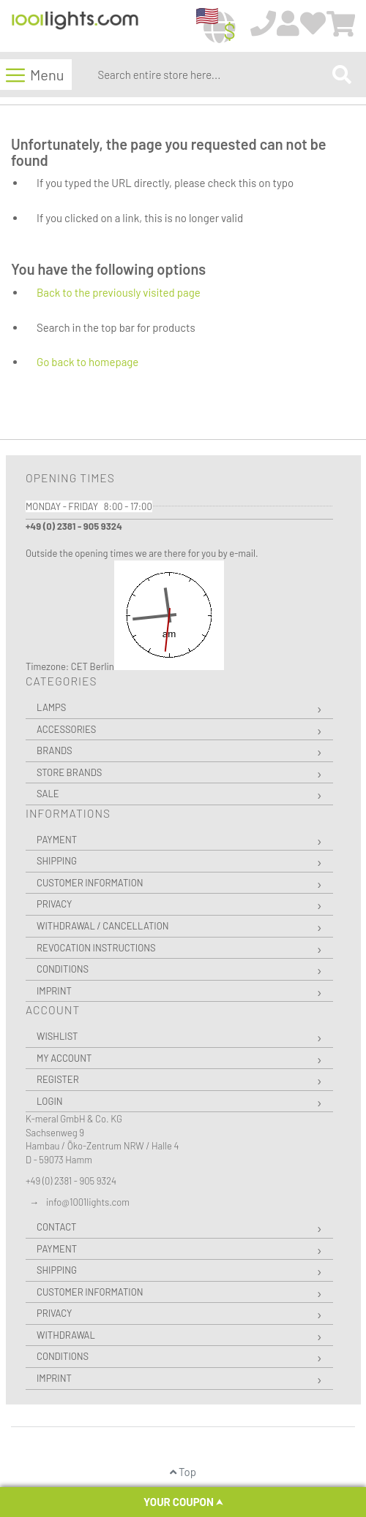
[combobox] (211, 74)
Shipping (57, 861)
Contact (56, 1227)
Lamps (51, 707)
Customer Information (90, 883)
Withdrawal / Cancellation (103, 926)
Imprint (54, 991)
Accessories (66, 729)
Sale (48, 793)
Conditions (63, 969)
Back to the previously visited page (119, 292)
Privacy (54, 904)
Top (183, 1471)
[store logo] (75, 26)
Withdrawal (66, 1335)
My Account (64, 1058)
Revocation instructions (96, 948)
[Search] (342, 74)
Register (58, 1079)
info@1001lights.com (88, 1202)
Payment (57, 839)
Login (50, 1101)
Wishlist (57, 1036)
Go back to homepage (87, 361)
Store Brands (69, 772)
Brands (54, 750)
